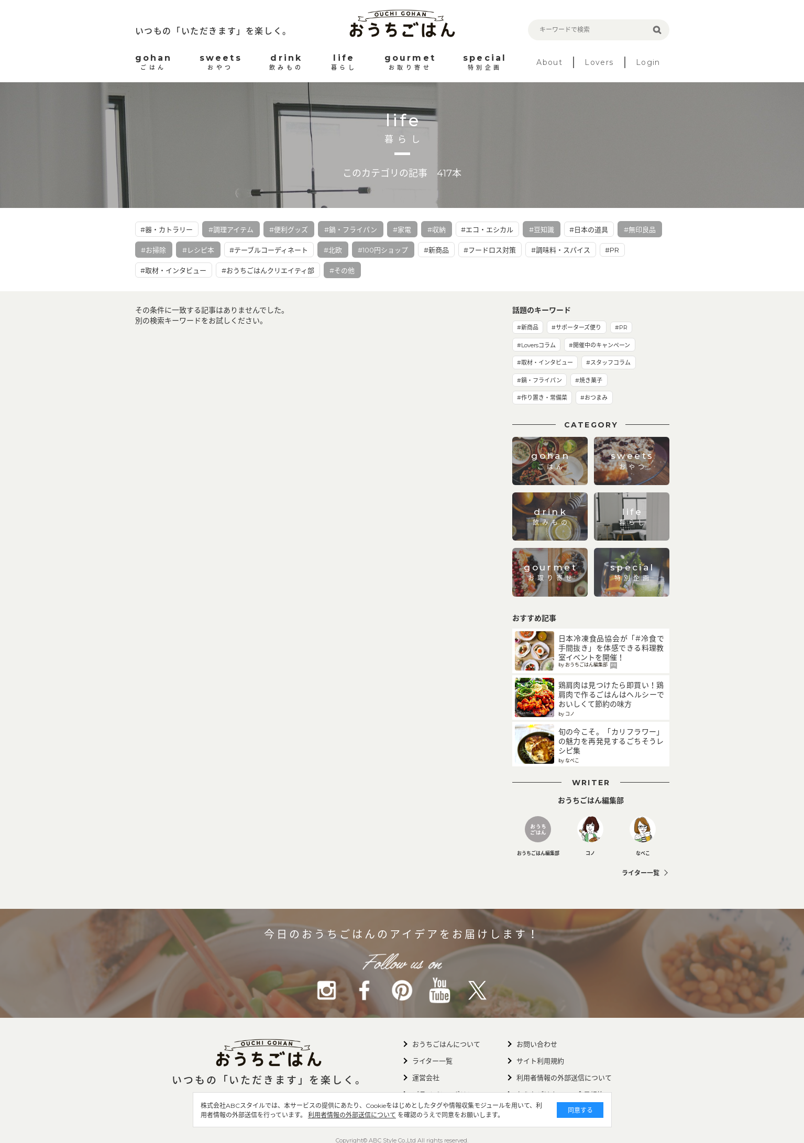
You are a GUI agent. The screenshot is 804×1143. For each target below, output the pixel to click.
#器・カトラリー (166, 229)
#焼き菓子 (588, 380)
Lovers (599, 62)
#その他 (342, 270)
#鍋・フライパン (350, 229)
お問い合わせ (536, 1044)
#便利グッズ (288, 229)
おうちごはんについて (446, 1044)
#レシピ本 (198, 250)
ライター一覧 (640, 873)
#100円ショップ (383, 250)
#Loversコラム (536, 345)
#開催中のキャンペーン (599, 345)
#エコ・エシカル (487, 229)
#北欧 (333, 250)
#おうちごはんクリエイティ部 (268, 270)
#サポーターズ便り (576, 327)
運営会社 (425, 1077)
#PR (612, 250)
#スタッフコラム (608, 362)
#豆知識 (541, 229)
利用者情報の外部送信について (352, 1115)
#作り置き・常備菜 (542, 397)
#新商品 (436, 250)
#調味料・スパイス (560, 250)
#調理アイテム (231, 229)
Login (648, 62)
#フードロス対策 (490, 250)
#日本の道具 (588, 229)
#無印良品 (640, 229)
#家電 (402, 229)
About (549, 62)
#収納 (436, 229)
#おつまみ (594, 397)
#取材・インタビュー (173, 270)
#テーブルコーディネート (268, 250)
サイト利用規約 (540, 1061)
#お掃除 (153, 250)
